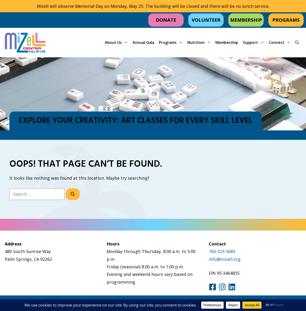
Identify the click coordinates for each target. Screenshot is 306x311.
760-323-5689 (222, 251)
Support (254, 43)
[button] (297, 43)
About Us (117, 43)
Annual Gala (143, 42)
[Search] (73, 194)
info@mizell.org (225, 259)
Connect (281, 43)
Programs (172, 43)
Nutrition (200, 43)
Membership (226, 42)
